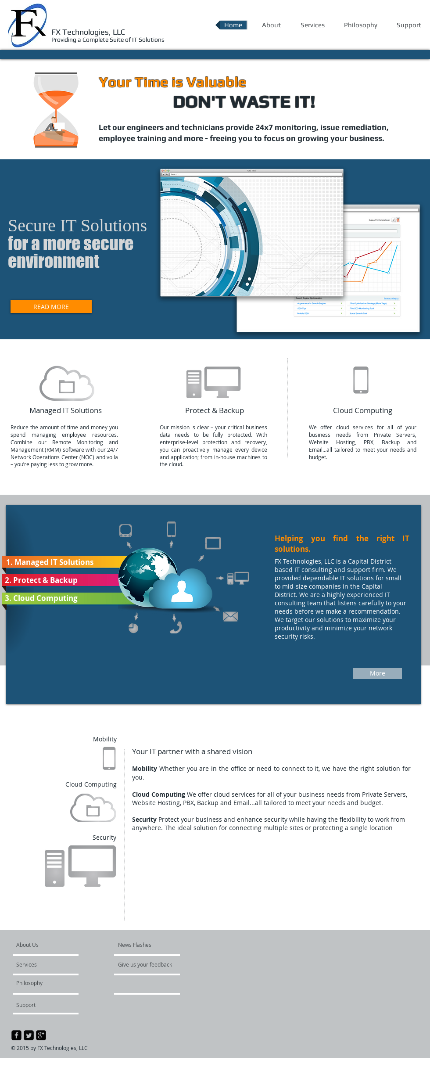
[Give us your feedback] (149, 964)
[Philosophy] (37, 982)
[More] (377, 673)
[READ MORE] (51, 306)
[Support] (37, 1004)
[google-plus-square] (41, 1035)
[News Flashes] (143, 944)
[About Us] (49, 944)
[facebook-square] (16, 1035)
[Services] (41, 964)
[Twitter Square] (29, 1035)
